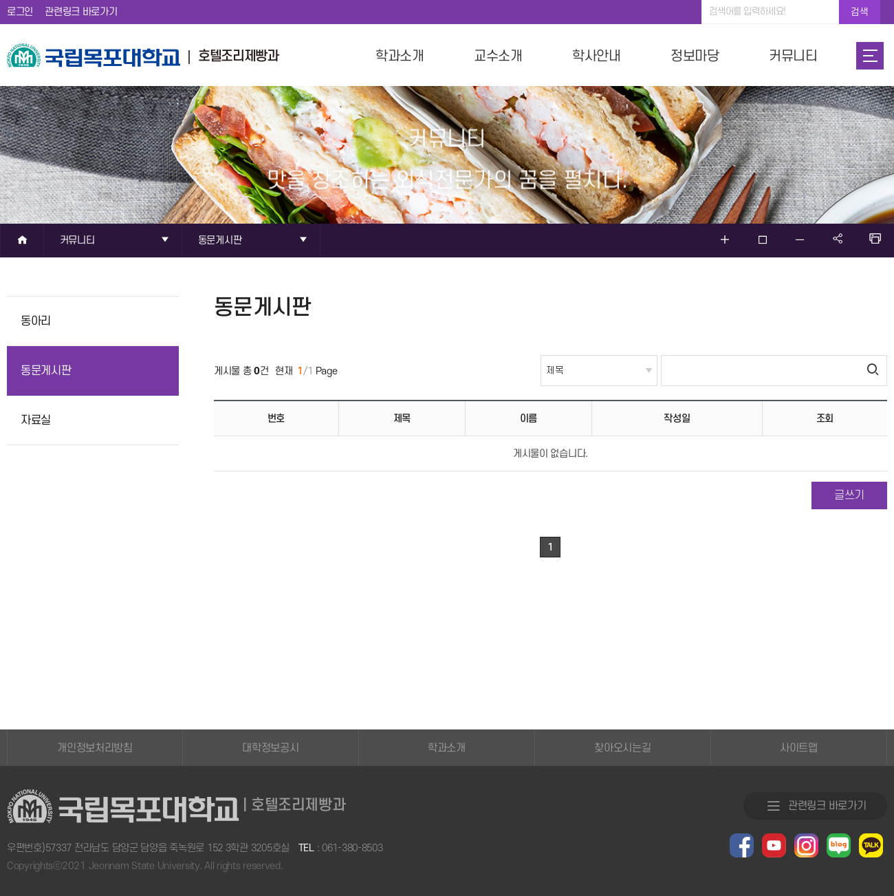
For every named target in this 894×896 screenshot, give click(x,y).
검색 (859, 12)
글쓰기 (849, 495)
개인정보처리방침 (95, 748)
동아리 (36, 321)
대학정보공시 (270, 748)
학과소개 (447, 748)
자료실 (36, 420)
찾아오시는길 (622, 748)
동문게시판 (46, 371)
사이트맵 (799, 748)
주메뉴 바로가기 (0, 0)
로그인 (20, 12)
